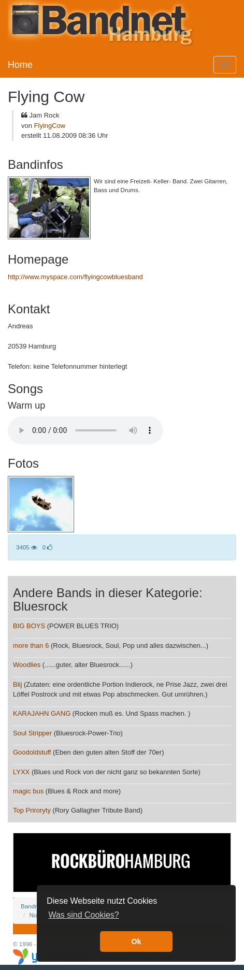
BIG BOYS (29, 626)
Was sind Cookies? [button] (83, 914)
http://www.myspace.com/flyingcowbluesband (75, 277)
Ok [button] (136, 941)
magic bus (28, 791)
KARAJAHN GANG (41, 713)
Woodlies (26, 665)
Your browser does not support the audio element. (85, 430)
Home (20, 65)
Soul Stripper (32, 733)
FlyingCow (50, 125)
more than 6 (31, 645)
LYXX (21, 772)
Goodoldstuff (32, 752)
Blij (17, 684)
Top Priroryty (32, 810)
